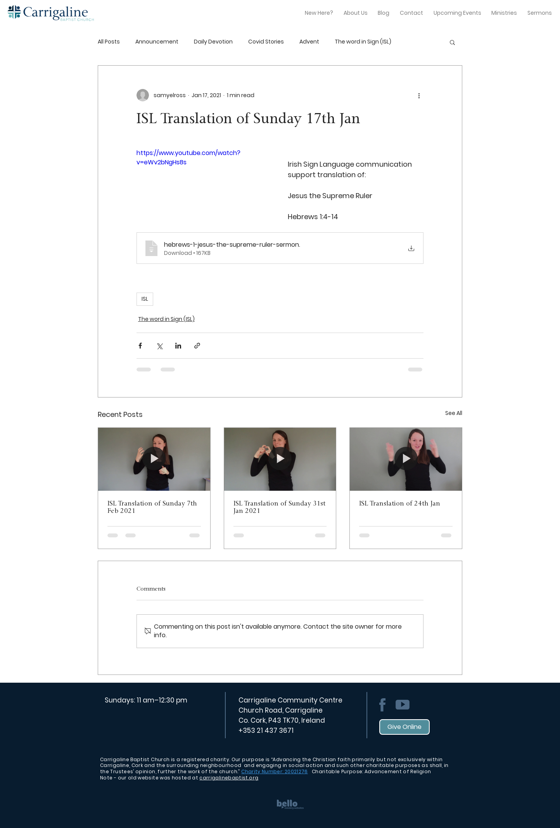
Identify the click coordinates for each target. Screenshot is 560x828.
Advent (309, 41)
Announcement (156, 41)
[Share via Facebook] (140, 345)
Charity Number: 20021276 (274, 771)
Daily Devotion (213, 41)
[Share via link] (197, 345)
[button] (452, 42)
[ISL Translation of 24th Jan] (406, 459)
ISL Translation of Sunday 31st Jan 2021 (279, 507)
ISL (145, 299)
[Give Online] (404, 727)
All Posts (109, 41)
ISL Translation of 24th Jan (399, 503)
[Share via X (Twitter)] (159, 345)
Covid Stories (266, 41)
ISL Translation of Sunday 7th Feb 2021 (152, 507)
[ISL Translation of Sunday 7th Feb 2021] (154, 459)
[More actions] (418, 95)
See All (453, 413)
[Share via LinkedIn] (178, 345)
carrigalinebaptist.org (228, 777)
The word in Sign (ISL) (363, 41)
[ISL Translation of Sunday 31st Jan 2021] (280, 459)
